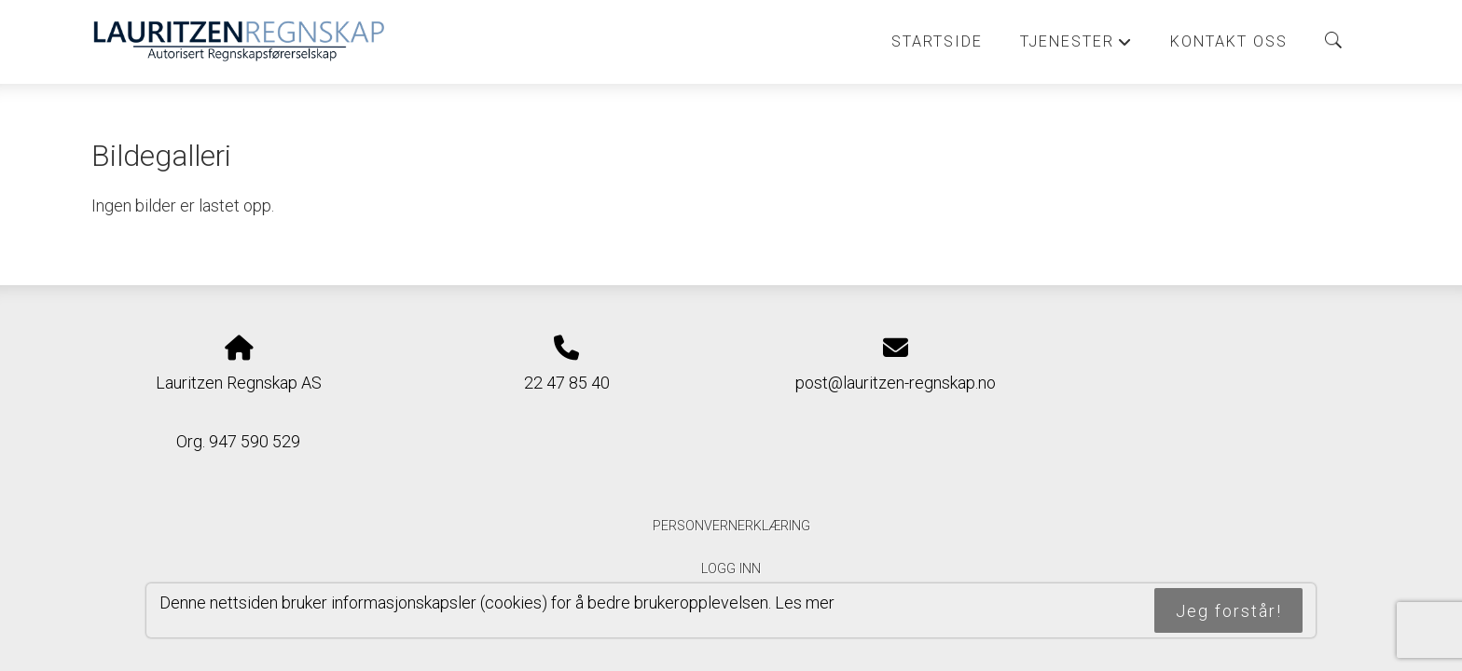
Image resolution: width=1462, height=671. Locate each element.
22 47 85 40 (567, 382)
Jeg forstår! (1229, 611)
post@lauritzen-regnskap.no (895, 382)
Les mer (804, 602)
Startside (937, 41)
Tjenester (1076, 47)
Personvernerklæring (731, 526)
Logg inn (731, 569)
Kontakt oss (1229, 41)
